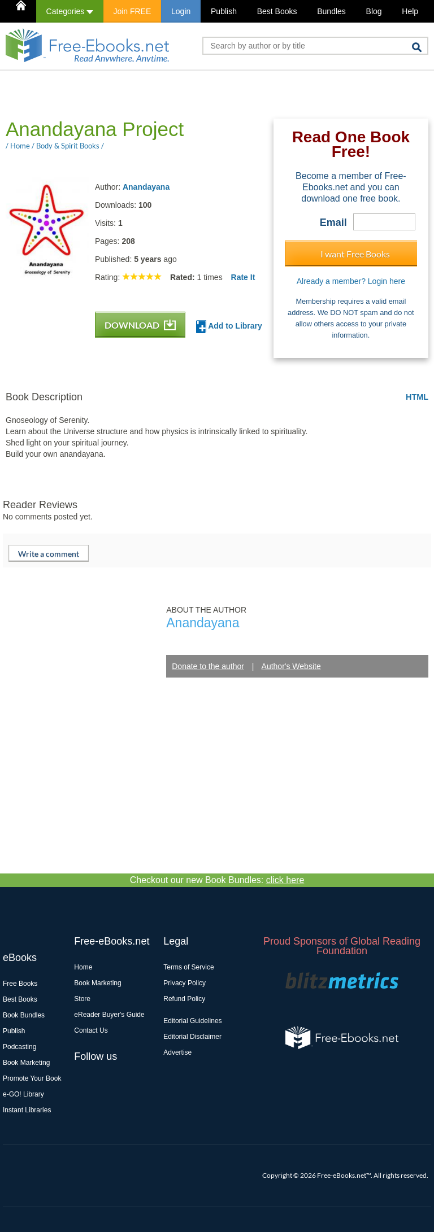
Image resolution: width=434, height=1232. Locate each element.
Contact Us (90, 1030)
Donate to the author (208, 666)
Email (333, 222)
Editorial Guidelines (192, 1021)
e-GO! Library (23, 1094)
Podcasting (19, 1047)
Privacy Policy (184, 983)
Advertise (177, 1052)
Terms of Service (188, 967)
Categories (69, 11)
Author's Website (291, 666)
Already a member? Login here (351, 281)
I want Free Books (355, 253)
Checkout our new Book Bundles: (217, 880)
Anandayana (146, 186)
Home (83, 967)
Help (410, 11)
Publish (224, 11)
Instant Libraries (27, 1110)
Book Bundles (24, 1015)
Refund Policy (184, 999)
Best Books (277, 11)
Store (82, 999)
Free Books (20, 984)
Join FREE (132, 11)
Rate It (243, 277)
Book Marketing (26, 1063)
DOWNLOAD (140, 325)
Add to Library (229, 326)
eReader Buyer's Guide (109, 1015)
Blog (374, 11)
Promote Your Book (32, 1078)
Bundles (331, 11)
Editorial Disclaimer (192, 1037)
